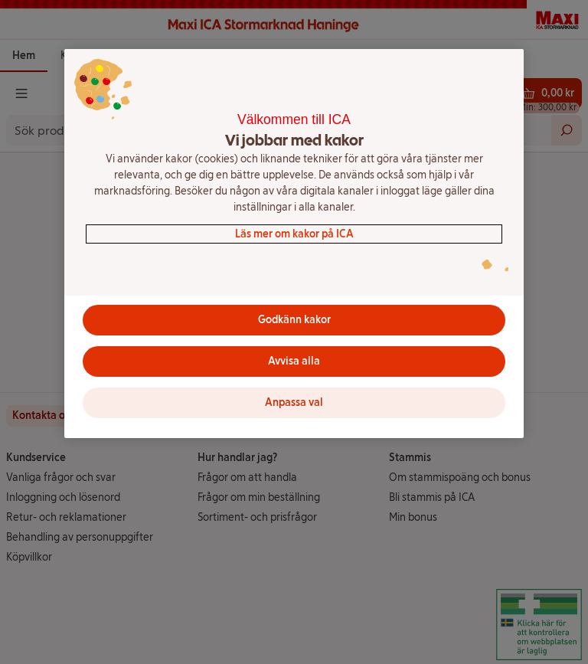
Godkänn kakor (294, 319)
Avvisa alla (294, 361)
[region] (294, 243)
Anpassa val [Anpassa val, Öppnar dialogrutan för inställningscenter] (294, 402)
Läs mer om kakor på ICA (294, 233)
